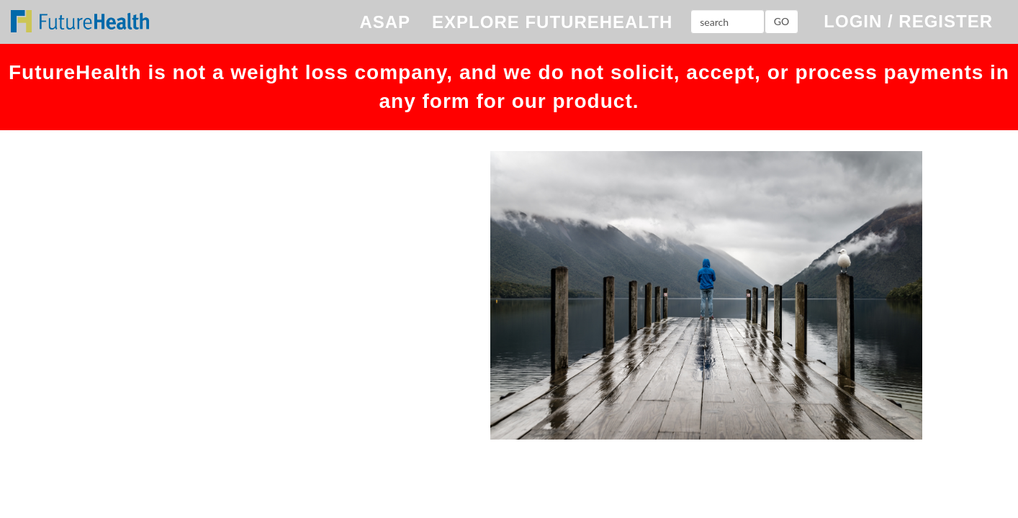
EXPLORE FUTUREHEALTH (552, 22)
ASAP (384, 22)
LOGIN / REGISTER (908, 21)
